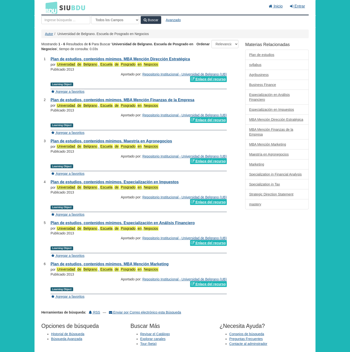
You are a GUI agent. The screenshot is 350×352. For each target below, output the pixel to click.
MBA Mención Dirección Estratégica (276, 119)
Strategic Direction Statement (271, 194)
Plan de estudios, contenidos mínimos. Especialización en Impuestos (115, 182)
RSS (94, 312)
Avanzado (173, 20)
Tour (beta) (148, 344)
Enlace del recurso (208, 79)
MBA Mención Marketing (267, 144)
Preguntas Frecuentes (246, 339)
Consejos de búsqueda (246, 334)
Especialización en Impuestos (271, 109)
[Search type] (115, 20)
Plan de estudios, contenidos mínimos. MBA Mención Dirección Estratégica (120, 59)
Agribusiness (259, 75)
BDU (50, 7)
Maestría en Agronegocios (269, 154)
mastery (255, 204)
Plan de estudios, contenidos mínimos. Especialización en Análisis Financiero (123, 223)
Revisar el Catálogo (155, 334)
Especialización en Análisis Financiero (269, 97)
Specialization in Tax (264, 184)
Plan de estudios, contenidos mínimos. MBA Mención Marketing (110, 264)
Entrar (297, 6)
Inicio (276, 6)
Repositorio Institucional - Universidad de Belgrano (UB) (184, 74)
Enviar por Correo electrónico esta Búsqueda (145, 312)
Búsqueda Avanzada (66, 339)
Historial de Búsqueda (67, 334)
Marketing (256, 164)
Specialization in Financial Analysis (275, 174)
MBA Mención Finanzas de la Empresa (271, 132)
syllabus (255, 65)
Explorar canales (153, 339)
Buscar (151, 20)
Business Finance (262, 85)
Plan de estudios (261, 55)
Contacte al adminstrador (248, 344)
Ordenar (203, 44)
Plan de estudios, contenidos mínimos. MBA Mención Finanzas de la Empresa (122, 100)
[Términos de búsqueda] (65, 20)
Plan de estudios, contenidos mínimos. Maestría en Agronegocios (111, 141)
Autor (49, 34)
